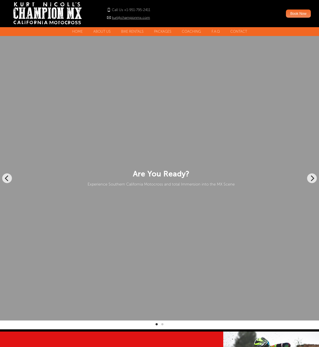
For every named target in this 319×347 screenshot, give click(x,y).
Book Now (298, 13)
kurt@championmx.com (131, 17)
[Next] (312, 178)
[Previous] (7, 178)
